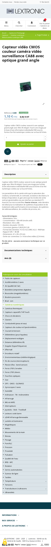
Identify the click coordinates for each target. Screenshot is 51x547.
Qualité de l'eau (11, 458)
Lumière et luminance (14, 421)
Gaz (6, 380)
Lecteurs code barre (13, 413)
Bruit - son (9, 301)
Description (25, 174)
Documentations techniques (25, 250)
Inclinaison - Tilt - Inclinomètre (17, 395)
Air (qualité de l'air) (12, 286)
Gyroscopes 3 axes (13, 387)
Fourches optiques (12, 376)
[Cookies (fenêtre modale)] (5, 542)
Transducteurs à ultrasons (16, 488)
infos (39, 164)
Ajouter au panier (25, 144)
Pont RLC (8, 443)
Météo (7, 428)
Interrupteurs (10, 406)
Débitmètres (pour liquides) (16, 334)
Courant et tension (12, 331)
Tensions (9, 485)
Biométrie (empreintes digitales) (18, 289)
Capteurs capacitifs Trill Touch (17, 312)
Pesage (8, 440)
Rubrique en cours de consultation (17, 274)
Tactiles (8, 477)
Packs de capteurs (12, 278)
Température (10, 481)
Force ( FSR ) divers (12, 372)
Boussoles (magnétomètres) (16, 293)
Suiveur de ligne (11, 473)
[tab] (25, 175)
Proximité (9, 451)
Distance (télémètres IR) (14, 342)
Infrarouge (9, 398)
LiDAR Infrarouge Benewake (16, 417)
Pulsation (9, 455)
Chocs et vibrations (13, 316)
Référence (8, 113)
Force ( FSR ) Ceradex (13, 368)
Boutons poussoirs (13, 297)
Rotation (8, 466)
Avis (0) (25, 258)
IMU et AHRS (10, 402)
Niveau (8, 436)
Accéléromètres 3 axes (14, 282)
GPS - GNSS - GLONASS (14, 383)
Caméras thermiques (13, 308)
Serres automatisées (13, 470)
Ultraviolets (9, 492)
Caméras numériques (14, 304)
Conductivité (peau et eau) (16, 323)
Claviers (8, 319)
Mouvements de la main (15, 432)
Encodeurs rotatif (12, 353)
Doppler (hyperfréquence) (16, 346)
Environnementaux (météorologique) (20, 357)
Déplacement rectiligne (14, 338)
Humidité (8, 391)
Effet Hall (8, 349)
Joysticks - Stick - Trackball (15, 409)
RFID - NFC (9, 462)
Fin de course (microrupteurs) (17, 361)
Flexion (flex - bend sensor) (16, 365)
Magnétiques (10, 424)
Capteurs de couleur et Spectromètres (20, 327)
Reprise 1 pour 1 (10, 164)
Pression (8, 447)
